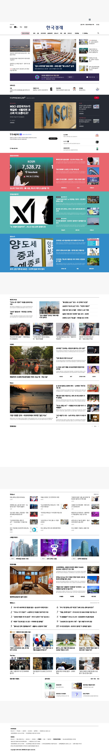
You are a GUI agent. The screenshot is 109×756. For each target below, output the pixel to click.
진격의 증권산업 (79, 559)
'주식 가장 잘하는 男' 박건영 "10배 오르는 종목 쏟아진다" (77, 607)
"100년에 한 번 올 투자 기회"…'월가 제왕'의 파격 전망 (76, 621)
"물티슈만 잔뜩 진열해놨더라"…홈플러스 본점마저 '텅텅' (30, 626)
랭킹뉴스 (12, 603)
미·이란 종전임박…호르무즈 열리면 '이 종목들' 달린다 (75, 626)
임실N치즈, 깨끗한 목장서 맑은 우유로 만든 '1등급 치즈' (89, 649)
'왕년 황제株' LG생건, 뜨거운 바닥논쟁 (67, 169)
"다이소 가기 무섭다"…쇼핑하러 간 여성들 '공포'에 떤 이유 (30, 612)
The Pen (12, 655)
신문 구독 (82, 24)
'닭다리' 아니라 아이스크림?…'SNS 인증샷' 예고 (86, 338)
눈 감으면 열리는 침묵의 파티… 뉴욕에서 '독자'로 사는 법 (70, 387)
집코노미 (56, 33)
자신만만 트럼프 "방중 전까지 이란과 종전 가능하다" (20, 59)
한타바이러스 (82, 90)
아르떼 (12, 344)
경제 (34, 33)
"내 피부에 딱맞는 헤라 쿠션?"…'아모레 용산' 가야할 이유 (18, 521)
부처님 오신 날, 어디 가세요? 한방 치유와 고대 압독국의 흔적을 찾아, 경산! (70, 578)
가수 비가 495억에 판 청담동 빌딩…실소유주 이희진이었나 (30, 607)
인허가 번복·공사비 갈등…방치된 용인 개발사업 (70, 250)
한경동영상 (13, 426)
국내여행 (72, 596)
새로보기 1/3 (96, 494)
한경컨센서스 (64, 188)
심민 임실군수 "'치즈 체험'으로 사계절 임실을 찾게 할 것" (43, 649)
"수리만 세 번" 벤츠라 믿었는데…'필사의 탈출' (41, 338)
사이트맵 (33, 739)
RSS (44, 739)
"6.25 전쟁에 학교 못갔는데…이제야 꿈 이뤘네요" (50, 506)
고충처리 (24, 731)
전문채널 (77, 33)
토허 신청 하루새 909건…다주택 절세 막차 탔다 (94, 68)
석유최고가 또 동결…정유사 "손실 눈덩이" (94, 59)
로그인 (97, 24)
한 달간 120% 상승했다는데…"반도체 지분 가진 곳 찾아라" (85, 107)
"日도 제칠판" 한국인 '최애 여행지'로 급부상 (48, 316)
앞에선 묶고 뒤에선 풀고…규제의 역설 (65, 672)
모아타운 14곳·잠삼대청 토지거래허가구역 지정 (70, 240)
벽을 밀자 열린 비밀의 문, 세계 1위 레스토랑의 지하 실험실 (70, 397)
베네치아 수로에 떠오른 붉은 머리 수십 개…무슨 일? (29, 377)
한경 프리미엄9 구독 (89, 24)
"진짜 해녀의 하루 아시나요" (64, 358)
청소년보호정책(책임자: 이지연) (69, 739)
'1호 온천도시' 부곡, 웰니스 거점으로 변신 (50, 521)
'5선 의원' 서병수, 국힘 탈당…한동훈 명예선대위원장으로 (19, 513)
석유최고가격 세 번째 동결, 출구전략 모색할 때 (20, 90)
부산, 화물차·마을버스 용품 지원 (80, 528)
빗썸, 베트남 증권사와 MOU (17, 497)
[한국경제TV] (15, 27)
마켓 (92, 188)
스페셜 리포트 (14, 537)
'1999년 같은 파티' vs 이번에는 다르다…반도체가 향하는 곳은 (70, 200)
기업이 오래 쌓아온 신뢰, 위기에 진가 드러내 (19, 649)
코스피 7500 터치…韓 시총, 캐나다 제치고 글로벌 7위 (29, 188)
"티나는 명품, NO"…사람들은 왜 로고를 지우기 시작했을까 (71, 407)
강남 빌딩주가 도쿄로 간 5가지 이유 (42, 672)
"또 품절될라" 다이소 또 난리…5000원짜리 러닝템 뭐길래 (77, 617)
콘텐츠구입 (21, 739)
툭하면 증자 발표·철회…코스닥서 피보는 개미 (69, 160)
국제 (61, 33)
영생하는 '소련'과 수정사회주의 (40, 90)
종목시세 (77, 230)
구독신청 (18, 731)
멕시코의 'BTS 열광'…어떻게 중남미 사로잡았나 (20, 338)
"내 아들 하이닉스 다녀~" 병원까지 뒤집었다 (66, 338)
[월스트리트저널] (21, 27)
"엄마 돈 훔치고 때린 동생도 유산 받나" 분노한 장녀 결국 (88, 672)
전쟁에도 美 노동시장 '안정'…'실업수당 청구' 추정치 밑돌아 (19, 506)
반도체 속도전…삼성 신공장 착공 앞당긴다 (93, 41)
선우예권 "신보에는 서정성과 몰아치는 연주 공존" (70, 348)
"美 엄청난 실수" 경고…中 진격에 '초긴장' (75, 302)
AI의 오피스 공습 (49, 559)
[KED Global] (25, 27)
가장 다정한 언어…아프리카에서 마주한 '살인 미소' (28, 415)
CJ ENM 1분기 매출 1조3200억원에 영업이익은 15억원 (70, 368)
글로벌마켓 (49, 33)
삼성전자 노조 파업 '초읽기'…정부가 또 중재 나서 (20, 64)
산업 (38, 33)
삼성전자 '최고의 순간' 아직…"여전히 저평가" (76, 306)
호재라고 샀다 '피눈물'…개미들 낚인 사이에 (75, 318)
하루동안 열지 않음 (91, 77)
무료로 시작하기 (53, 138)
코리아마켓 (43, 33)
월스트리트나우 (61, 197)
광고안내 (30, 731)
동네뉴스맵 (63, 268)
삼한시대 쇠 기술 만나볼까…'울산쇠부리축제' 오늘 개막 (80, 521)
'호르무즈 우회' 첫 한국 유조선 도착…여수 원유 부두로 (20, 54)
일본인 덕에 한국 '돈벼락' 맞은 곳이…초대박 (75, 314)
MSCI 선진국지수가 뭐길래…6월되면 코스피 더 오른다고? (20, 110)
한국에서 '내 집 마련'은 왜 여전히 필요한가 (85, 121)
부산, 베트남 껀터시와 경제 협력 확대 (50, 528)
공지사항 (47, 679)
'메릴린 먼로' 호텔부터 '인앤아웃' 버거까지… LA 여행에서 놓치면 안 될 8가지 (70, 588)
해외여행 (82, 596)
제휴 (17, 739)
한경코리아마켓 (14, 156)
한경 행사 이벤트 (14, 679)
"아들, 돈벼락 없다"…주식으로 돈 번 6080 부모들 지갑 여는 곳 (78, 612)
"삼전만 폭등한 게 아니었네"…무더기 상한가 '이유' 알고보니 (31, 617)
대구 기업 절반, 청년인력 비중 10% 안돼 (19, 529)
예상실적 (63, 230)
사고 (98, 679)
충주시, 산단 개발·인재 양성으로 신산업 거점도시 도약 (65, 649)
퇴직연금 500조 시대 (19, 559)
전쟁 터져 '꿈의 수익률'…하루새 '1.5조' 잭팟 (75, 310)
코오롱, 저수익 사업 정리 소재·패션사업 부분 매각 (19, 69)
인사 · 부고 (93, 679)
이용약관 (49, 739)
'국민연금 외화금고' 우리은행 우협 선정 (51, 513)
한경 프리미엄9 (25, 33)
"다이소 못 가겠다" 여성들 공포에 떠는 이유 (21, 303)
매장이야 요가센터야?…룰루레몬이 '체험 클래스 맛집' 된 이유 (80, 513)
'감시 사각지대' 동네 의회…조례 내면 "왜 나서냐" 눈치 (54, 66)
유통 (65, 33)
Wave (11, 383)
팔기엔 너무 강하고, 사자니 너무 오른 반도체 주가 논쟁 (70, 210)
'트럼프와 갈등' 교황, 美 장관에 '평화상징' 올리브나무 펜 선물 (80, 498)
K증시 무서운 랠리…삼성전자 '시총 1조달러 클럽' (70, 179)
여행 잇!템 (93, 596)
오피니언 (70, 33)
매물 (77, 268)
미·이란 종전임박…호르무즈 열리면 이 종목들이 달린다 (71, 222)
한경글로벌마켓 (14, 194)
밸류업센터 (91, 268)
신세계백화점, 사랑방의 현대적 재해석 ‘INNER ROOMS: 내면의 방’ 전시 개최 (69, 568)
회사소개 (12, 731)
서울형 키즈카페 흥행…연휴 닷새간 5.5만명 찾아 (80, 506)
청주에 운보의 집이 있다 (18, 597)
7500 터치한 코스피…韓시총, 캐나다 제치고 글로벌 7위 (93, 50)
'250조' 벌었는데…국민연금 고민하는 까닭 (21, 313)
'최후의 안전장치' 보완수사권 (63, 90)
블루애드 (36, 731)
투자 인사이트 (13, 103)
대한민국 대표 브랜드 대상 (23, 632)
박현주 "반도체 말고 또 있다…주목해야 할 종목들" (28, 621)
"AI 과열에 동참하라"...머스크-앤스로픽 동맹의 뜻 (28, 227)
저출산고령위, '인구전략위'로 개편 (50, 497)
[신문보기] (11, 27)
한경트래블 (13, 564)
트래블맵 (61, 596)
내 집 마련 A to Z (82, 118)
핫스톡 (80, 103)
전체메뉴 (86, 33)
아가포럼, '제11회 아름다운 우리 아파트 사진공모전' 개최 (70, 260)
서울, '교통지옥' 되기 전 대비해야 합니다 (19, 672)
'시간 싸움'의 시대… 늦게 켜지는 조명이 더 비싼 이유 (71, 416)
